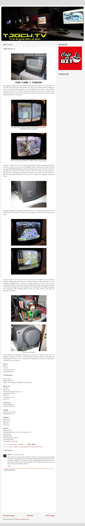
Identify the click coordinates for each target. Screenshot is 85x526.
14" (19, 446)
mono (32, 446)
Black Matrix (24, 446)
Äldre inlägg (50, 515)
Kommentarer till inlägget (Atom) (21, 519)
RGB (36, 446)
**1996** (15, 446)
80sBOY (9, 454)
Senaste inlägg (8, 515)
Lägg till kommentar (9, 470)
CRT (29, 446)
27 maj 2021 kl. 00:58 (18, 454)
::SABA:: (10, 446)
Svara (9, 466)
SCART (40, 446)
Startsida (30, 515)
